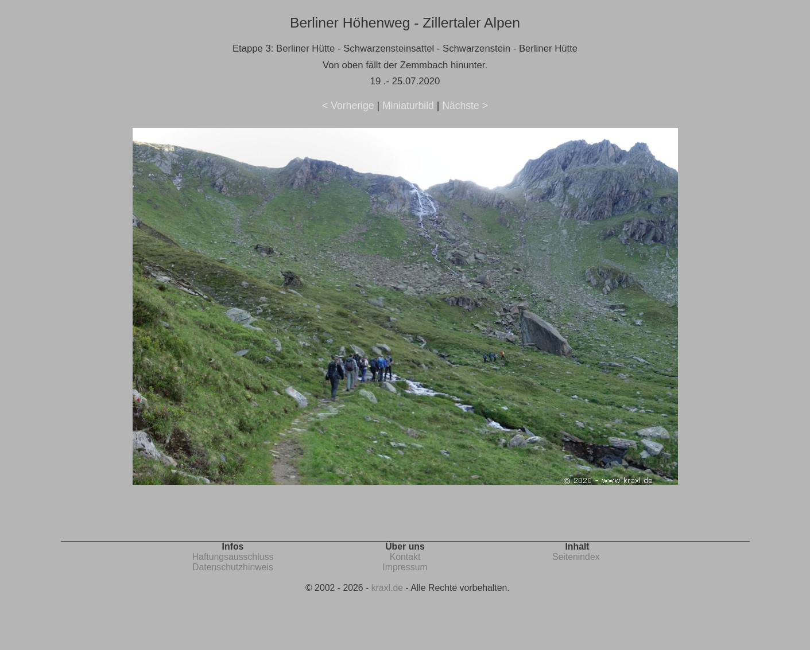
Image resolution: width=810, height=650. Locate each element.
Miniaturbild (408, 105)
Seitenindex (576, 557)
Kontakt (405, 557)
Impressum (404, 567)
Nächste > (465, 105)
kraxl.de (387, 588)
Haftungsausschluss (233, 557)
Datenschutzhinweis (232, 567)
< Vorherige (348, 105)
